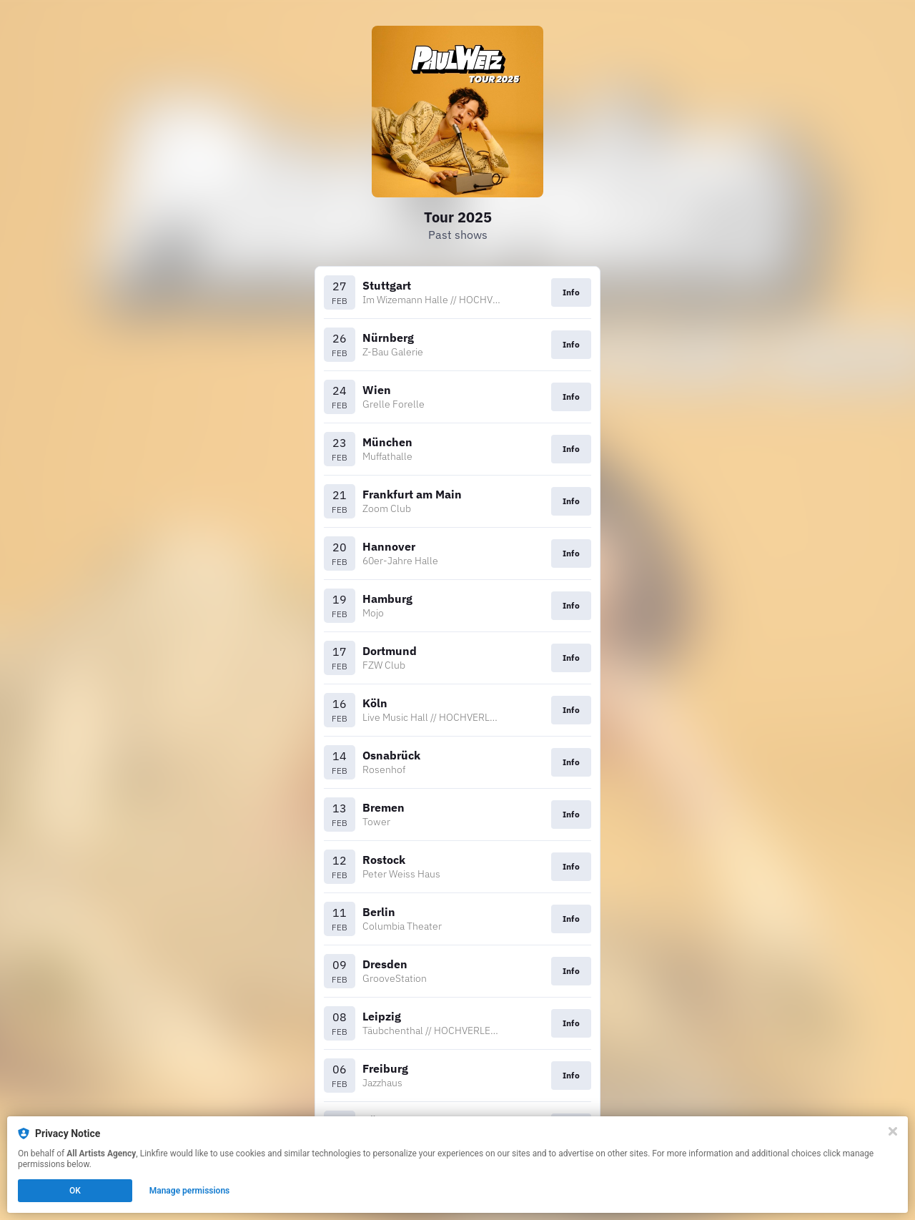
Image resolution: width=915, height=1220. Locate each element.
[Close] (892, 1131)
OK (75, 1191)
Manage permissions (189, 1191)
